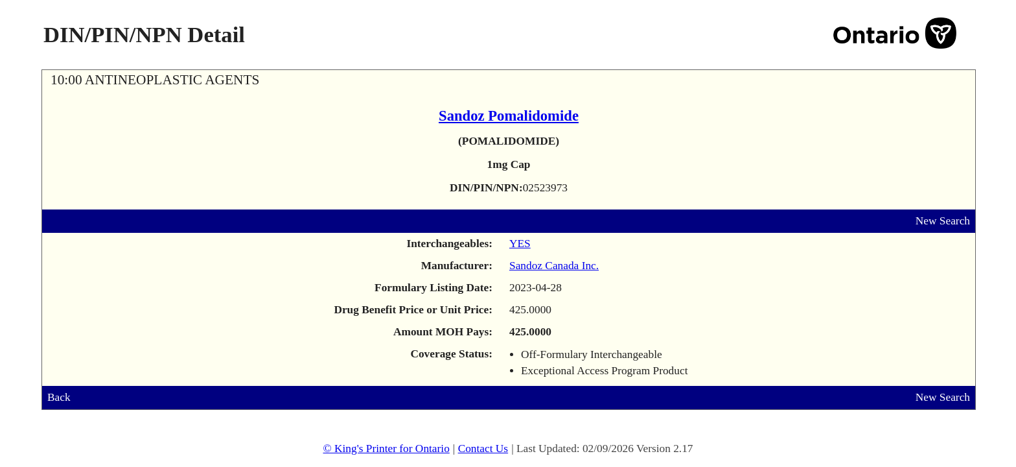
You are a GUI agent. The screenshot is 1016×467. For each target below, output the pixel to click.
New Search (943, 221)
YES (520, 243)
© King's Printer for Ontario (386, 448)
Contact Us (483, 448)
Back (59, 397)
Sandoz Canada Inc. (554, 265)
